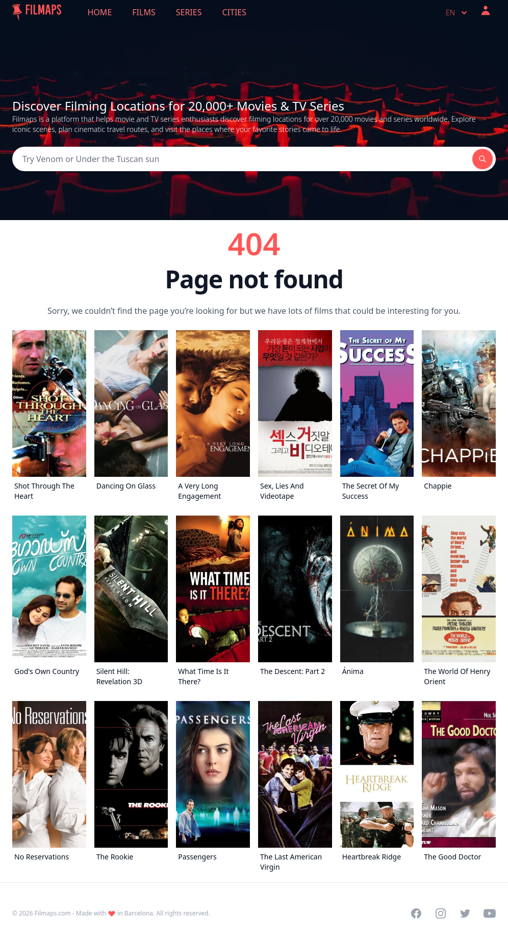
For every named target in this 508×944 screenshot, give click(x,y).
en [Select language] (457, 13)
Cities (234, 12)
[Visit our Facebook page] (416, 913)
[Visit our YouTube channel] (490, 913)
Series (189, 12)
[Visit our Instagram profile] (441, 913)
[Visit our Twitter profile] (465, 913)
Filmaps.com (53, 913)
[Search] (242, 159)
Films (143, 12)
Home (100, 12)
